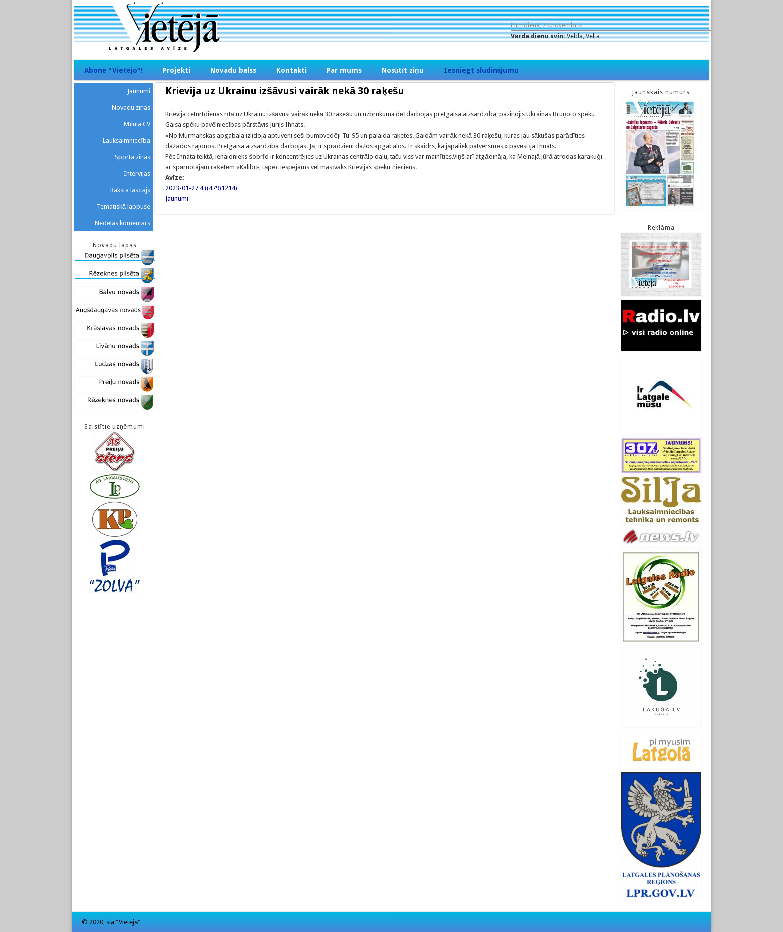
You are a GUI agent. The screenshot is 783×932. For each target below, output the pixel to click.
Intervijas (137, 173)
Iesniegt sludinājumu (481, 70)
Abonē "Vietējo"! (113, 70)
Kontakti (291, 70)
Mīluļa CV (137, 124)
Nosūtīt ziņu (403, 70)
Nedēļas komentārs (122, 223)
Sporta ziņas (132, 157)
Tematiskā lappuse (123, 206)
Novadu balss (233, 70)
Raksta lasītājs (130, 190)
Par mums (344, 70)
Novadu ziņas (131, 107)
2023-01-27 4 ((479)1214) (201, 188)
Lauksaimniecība (126, 140)
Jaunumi (176, 198)
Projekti (176, 70)
